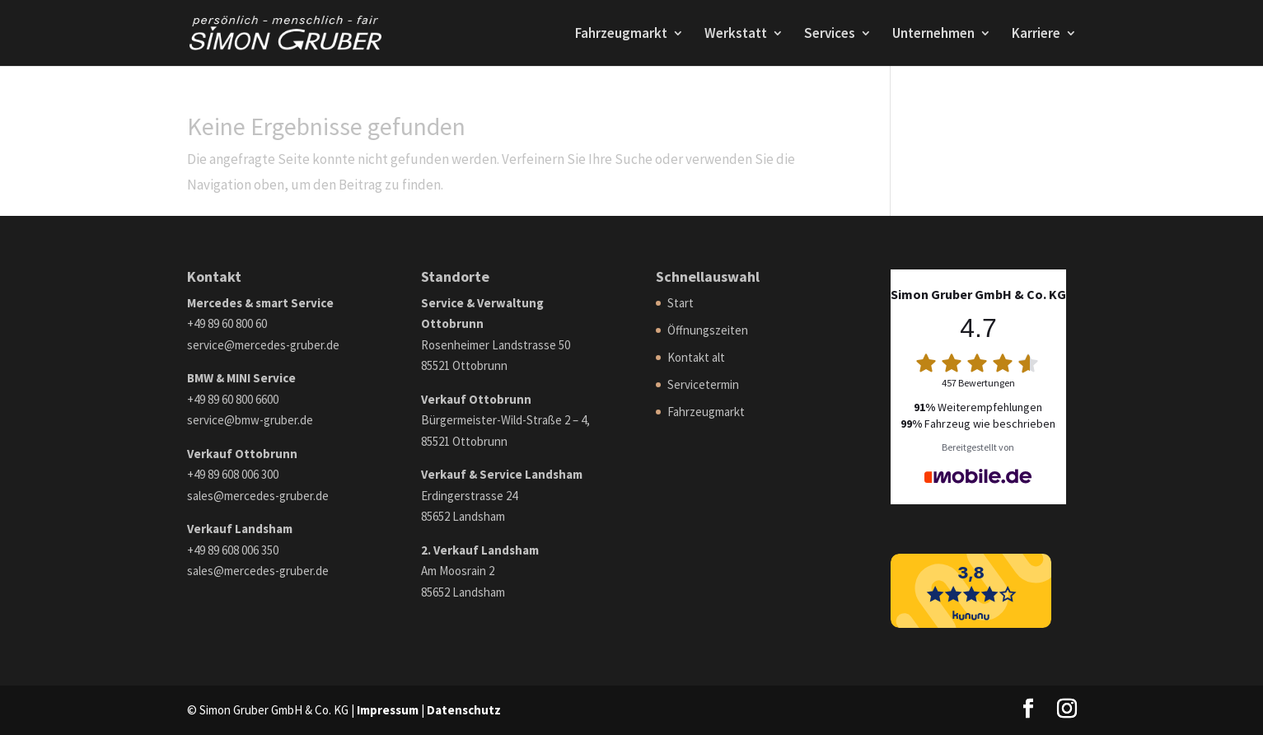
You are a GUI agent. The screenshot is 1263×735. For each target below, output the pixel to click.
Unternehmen (933, 34)
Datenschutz (464, 710)
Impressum (388, 710)
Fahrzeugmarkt (621, 34)
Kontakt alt (696, 357)
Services (829, 34)
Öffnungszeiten (707, 330)
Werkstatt (735, 34)
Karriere (1036, 34)
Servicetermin (703, 384)
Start (680, 303)
